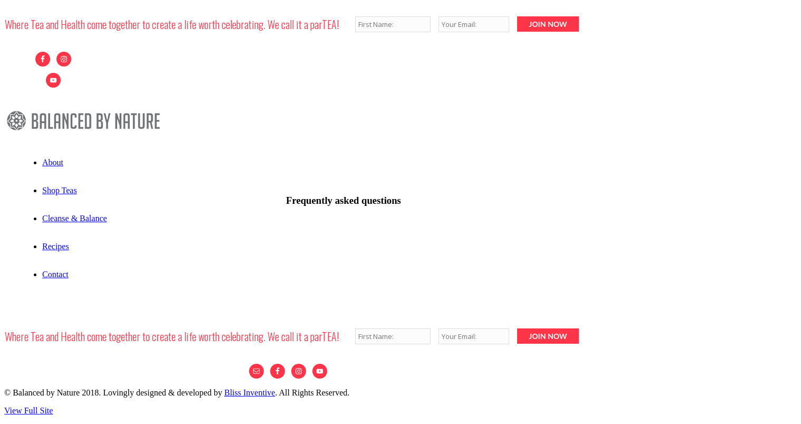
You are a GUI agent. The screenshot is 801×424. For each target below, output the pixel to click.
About (52, 162)
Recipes (55, 246)
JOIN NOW (548, 24)
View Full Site (28, 410)
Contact (55, 274)
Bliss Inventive (249, 392)
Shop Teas (59, 190)
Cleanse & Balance (74, 218)
